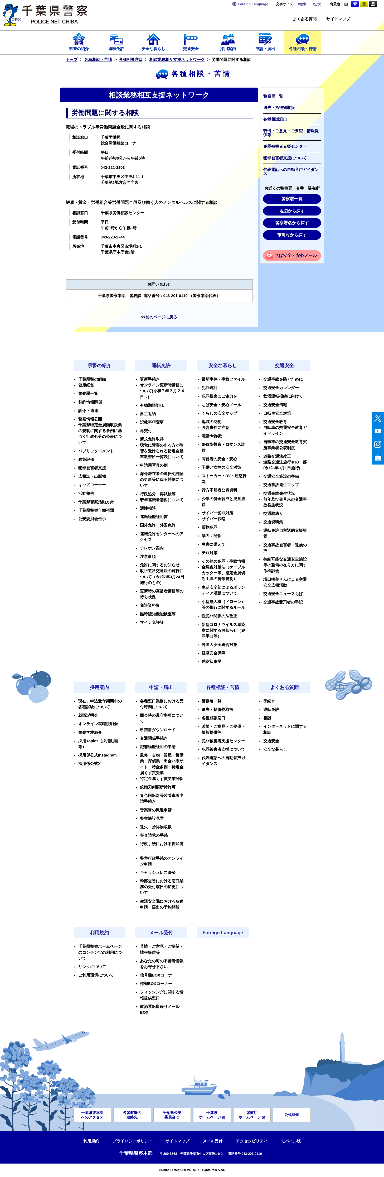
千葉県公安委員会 (172, 1115)
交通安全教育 (275, 422)
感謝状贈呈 (211, 661)
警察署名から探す (292, 223)
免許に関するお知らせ (159, 565)
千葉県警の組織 (92, 379)
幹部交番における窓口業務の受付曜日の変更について (161, 887)
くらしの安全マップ (219, 413)
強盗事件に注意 (215, 427)
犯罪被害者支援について (285, 158)
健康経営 (86, 385)
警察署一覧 (273, 96)
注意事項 (148, 556)
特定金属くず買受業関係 (161, 779)
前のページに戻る (161, 317)
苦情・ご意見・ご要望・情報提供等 (291, 133)
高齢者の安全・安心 (219, 459)
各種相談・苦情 (303, 41)
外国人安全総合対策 (219, 645)
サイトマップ (338, 19)
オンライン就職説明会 (98, 724)
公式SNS (291, 1115)
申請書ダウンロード (158, 730)
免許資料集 (150, 605)
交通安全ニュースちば (283, 594)
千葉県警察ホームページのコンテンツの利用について (100, 952)
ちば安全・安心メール (296, 255)
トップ (71, 60)
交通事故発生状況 (279, 493)
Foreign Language (223, 932)
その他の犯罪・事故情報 (223, 561)
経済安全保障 (213, 653)
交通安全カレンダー (281, 388)
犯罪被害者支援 (92, 468)
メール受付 (161, 932)
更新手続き (150, 379)
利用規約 (99, 932)
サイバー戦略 (213, 519)
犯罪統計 (209, 388)
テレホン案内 (152, 548)
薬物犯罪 (209, 527)
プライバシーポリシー (132, 1141)
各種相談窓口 (131, 60)
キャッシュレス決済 (158, 872)
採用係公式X (89, 764)
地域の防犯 (211, 422)
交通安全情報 (275, 405)
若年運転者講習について (161, 500)
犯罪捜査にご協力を (219, 396)
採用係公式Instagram (97, 755)
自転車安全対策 (277, 413)
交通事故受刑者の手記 (283, 602)
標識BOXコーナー (156, 984)
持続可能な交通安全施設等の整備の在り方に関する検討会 (285, 565)
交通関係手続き (154, 738)
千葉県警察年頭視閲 (96, 510)
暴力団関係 (211, 536)
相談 (267, 718)
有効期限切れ (152, 405)
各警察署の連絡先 (132, 1115)
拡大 (317, 4)
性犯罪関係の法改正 (219, 616)
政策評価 (86, 459)
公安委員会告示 (92, 519)
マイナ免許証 (152, 622)
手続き (269, 701)
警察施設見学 (152, 818)
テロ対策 (209, 553)
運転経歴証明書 (154, 517)
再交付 (146, 431)
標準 (302, 4)
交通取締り (273, 513)
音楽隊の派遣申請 (156, 810)
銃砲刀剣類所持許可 (158, 787)
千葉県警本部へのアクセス (92, 1115)
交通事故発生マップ (281, 485)
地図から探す (292, 211)
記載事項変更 (152, 422)
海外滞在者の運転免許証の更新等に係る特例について (161, 479)
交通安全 (191, 41)
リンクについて (92, 967)
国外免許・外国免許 (158, 525)
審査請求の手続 (154, 835)
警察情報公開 (90, 419)
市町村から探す (292, 235)
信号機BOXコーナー (158, 975)
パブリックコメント (96, 451)
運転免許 (116, 41)
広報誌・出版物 (92, 476)
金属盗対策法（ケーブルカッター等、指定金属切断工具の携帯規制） (223, 573)
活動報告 (86, 493)
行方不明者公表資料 (219, 490)
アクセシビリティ (252, 1141)
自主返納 (148, 414)
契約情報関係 (90, 402)
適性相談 (148, 508)
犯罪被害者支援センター (285, 146)
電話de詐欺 (212, 436)
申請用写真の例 (154, 465)
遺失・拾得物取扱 (279, 108)
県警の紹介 (79, 41)
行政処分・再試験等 (158, 494)
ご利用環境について (96, 975)
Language (253, 4)
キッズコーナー (92, 485)
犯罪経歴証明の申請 (158, 747)
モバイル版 (291, 1141)
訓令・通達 (88, 411)
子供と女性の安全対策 (221, 467)
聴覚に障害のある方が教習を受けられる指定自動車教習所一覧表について (161, 451)
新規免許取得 (152, 439)
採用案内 (228, 41)
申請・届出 (265, 41)
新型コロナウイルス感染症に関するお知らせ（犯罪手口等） (223, 630)
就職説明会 (88, 715)
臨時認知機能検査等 (158, 614)
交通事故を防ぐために (283, 379)
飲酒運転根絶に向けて (283, 396)
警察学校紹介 (90, 732)
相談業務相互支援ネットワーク (177, 60)
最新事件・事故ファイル (223, 379)
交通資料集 (273, 522)
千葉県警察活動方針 (96, 502)
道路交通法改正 (277, 456)
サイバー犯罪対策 (217, 513)
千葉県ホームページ (212, 1115)
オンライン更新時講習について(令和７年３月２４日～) (162, 391)
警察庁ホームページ (252, 1115)
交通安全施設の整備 (281, 476)
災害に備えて (213, 544)
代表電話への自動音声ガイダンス (291, 172)
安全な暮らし (153, 41)
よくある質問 (305, 19)
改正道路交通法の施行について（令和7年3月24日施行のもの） (162, 577)
